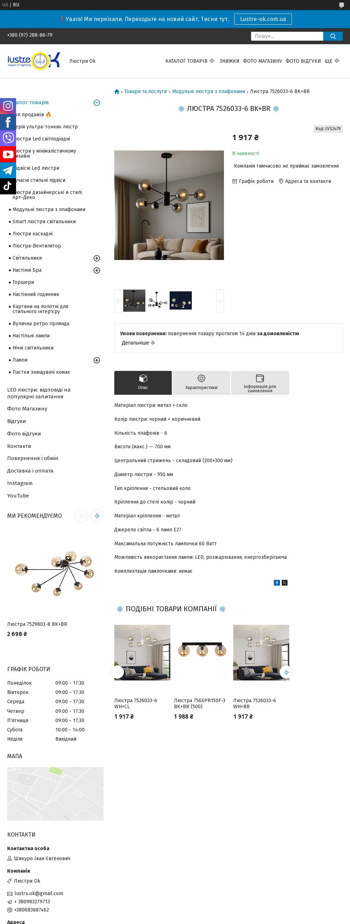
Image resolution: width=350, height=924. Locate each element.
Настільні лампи (31, 336)
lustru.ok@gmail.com (38, 893)
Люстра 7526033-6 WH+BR (254, 704)
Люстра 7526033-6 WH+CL (135, 704)
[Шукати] (333, 36)
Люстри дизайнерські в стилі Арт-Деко (47, 194)
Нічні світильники (33, 348)
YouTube (18, 495)
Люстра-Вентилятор (36, 246)
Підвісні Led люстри (35, 168)
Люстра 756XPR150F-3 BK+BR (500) (199, 704)
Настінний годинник (35, 294)
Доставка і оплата (30, 471)
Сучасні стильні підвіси (38, 180)
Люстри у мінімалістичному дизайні (44, 153)
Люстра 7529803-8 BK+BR (37, 624)
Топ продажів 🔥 (31, 115)
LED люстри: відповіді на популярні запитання (39, 393)
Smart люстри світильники (44, 222)
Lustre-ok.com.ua (263, 19)
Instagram (20, 483)
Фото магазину (262, 61)
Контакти (19, 446)
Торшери (23, 282)
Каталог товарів (186, 61)
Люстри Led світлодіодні (41, 139)
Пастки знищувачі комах (41, 372)
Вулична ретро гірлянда (40, 324)
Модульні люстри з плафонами (208, 91)
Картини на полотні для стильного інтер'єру (40, 309)
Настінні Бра (26, 270)
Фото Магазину (27, 408)
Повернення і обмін (33, 458)
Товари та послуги (145, 91)
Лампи (20, 360)
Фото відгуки (303, 61)
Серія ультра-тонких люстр (45, 127)
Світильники (27, 258)
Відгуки (16, 421)
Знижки (230, 61)
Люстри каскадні (32, 234)
